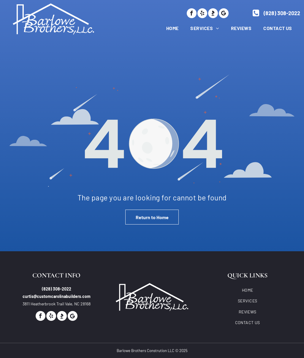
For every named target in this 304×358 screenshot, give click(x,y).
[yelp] (202, 13)
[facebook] (192, 13)
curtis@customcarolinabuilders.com (57, 296)
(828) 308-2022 (56, 288)
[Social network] (213, 13)
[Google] (224, 13)
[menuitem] (166, 27)
